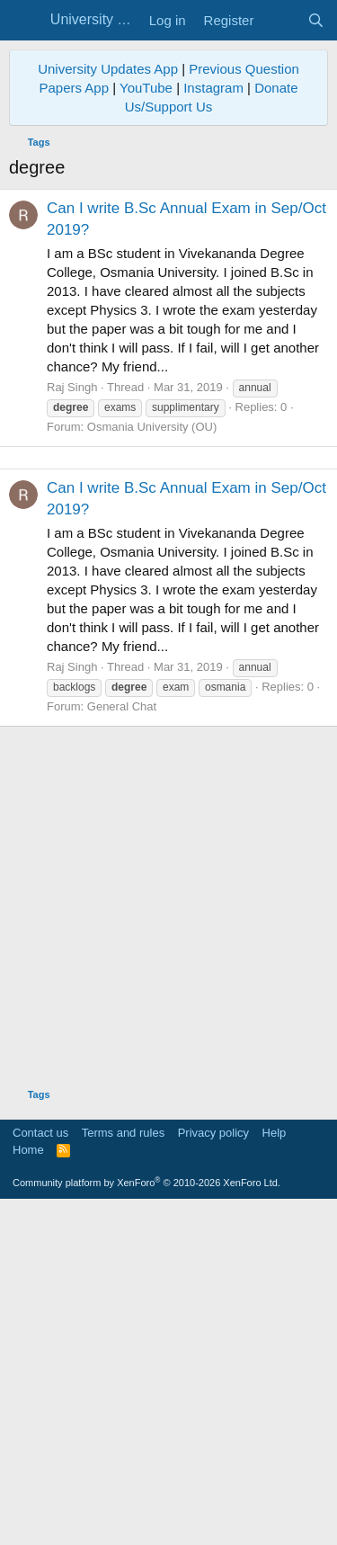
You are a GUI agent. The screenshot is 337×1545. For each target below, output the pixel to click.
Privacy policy (213, 1470)
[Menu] (25, 21)
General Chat (121, 1043)
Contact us (40, 1470)
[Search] (315, 20)
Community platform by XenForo (146, 1519)
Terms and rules (123, 1470)
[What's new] (279, 20)
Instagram (213, 87)
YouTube (146, 87)
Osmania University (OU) (152, 426)
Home (28, 1487)
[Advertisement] (168, 626)
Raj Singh (72, 387)
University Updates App (108, 68)
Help (274, 1470)
